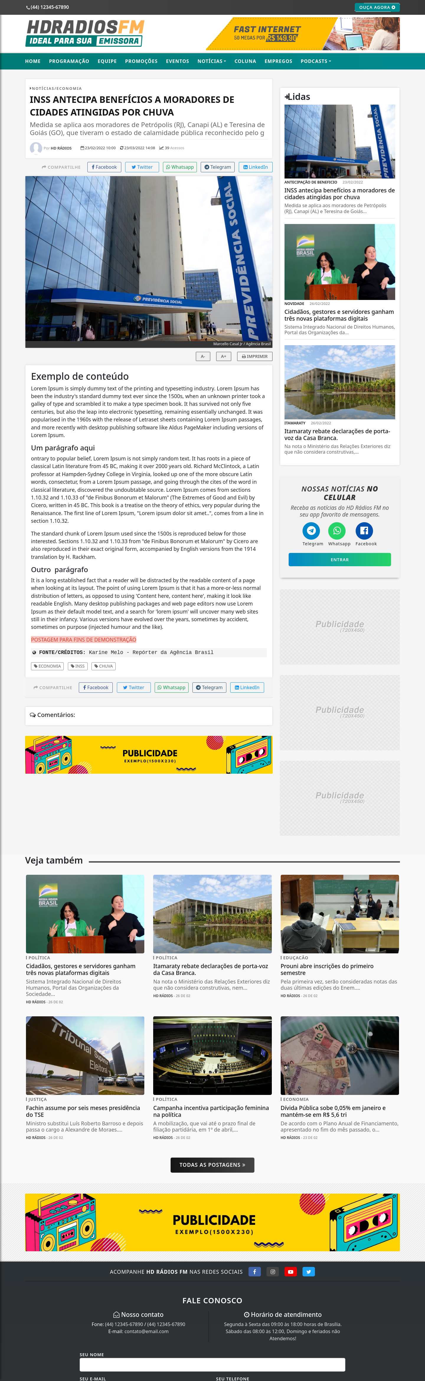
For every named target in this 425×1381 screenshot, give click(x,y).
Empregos (278, 61)
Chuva (103, 666)
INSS (78, 666)
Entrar (340, 559)
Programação (69, 61)
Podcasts (314, 61)
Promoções (141, 61)
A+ (223, 356)
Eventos (177, 61)
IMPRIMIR (255, 356)
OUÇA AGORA (377, 7)
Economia (47, 666)
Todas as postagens (212, 1164)
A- (203, 356)
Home (33, 61)
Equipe (107, 61)
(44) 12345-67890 (124, 1324)
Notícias (210, 61)
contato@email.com (147, 1331)
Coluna (245, 61)
